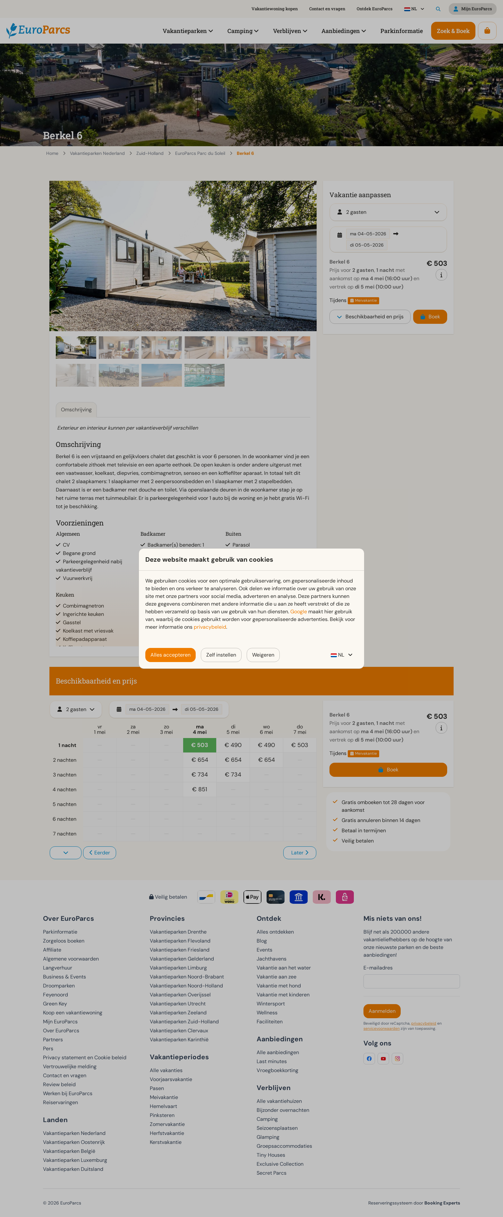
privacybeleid (210, 627)
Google (298, 611)
